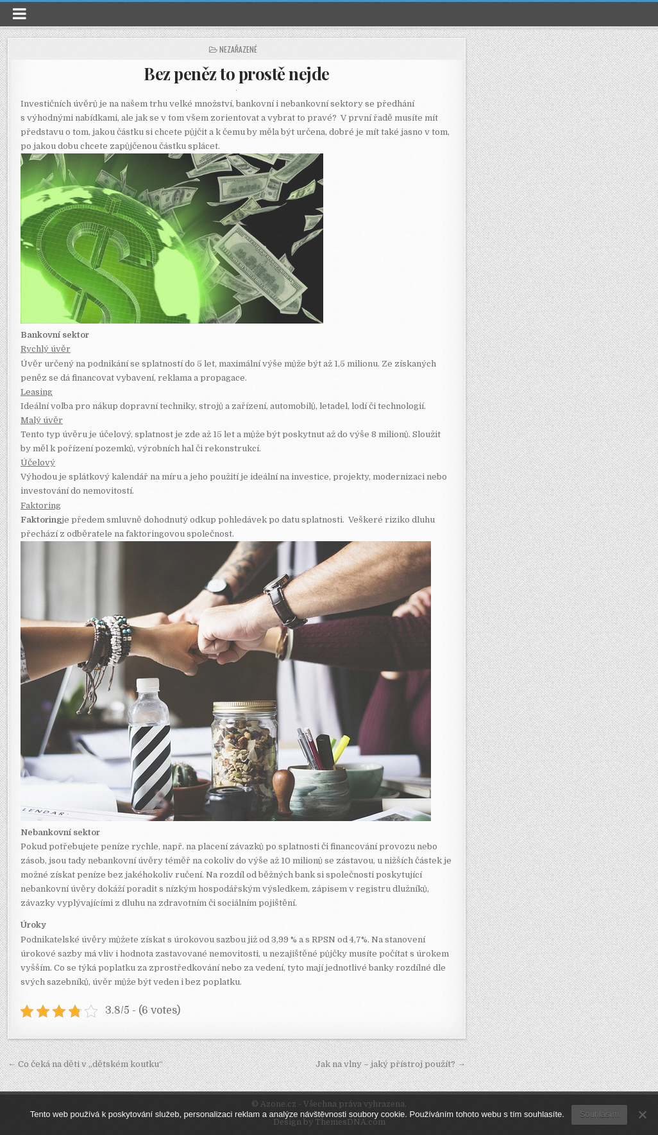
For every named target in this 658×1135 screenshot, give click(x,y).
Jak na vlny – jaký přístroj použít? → (391, 1064)
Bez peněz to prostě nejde (237, 73)
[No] (642, 1114)
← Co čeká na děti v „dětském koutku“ (85, 1064)
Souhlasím (599, 1114)
